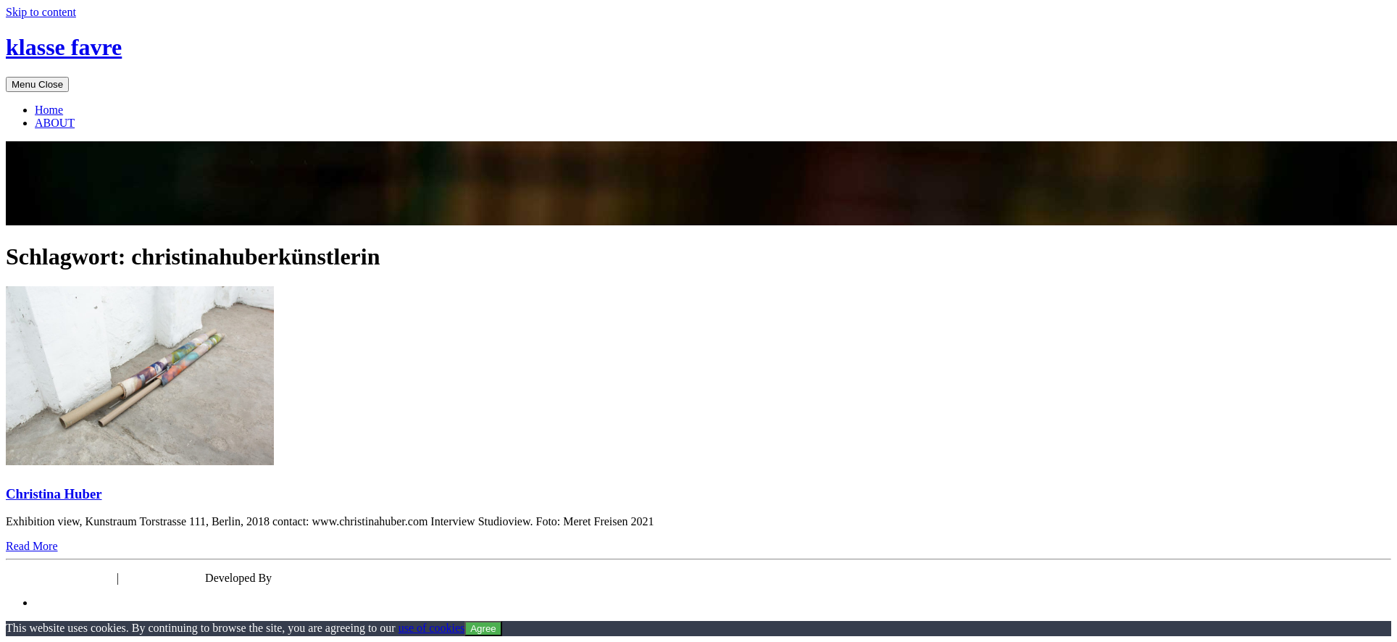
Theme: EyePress (164, 578)
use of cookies (432, 628)
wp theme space (312, 578)
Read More (32, 546)
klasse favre (64, 47)
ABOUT (55, 123)
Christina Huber (54, 493)
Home (49, 110)
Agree (483, 628)
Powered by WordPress (60, 578)
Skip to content (41, 12)
